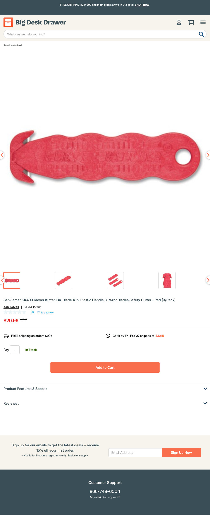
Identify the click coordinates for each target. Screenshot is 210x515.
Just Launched (12, 45)
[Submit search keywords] (201, 34)
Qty (6, 350)
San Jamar (11, 307)
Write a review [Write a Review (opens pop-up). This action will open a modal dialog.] (45, 312)
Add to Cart (105, 367)
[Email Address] (135, 452)
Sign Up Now (181, 452)
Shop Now (142, 4)
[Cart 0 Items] (191, 22)
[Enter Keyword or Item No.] (105, 34)
